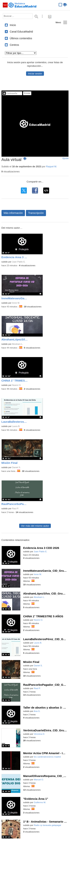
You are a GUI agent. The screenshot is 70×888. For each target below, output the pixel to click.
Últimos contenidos (21, 38)
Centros (14, 44)
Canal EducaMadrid (21, 31)
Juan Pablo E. (19, 262)
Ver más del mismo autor (35, 525)
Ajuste (65, 158)
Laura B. (16, 426)
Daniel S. (16, 467)
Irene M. (16, 303)
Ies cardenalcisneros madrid (47, 757)
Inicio (13, 25)
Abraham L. (17, 344)
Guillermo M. (40, 802)
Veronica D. (39, 734)
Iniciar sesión (35, 73)
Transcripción (36, 212)
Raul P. (15, 508)
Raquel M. (51, 166)
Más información (13, 212)
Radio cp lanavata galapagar (47, 825)
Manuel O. (39, 779)
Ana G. (37, 711)
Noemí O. (16, 385)
